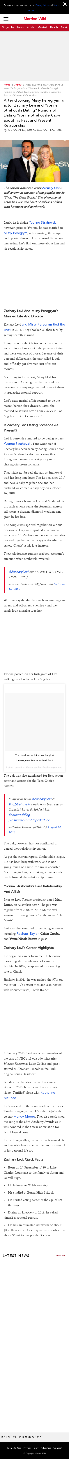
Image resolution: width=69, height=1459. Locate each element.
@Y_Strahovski (19, 804)
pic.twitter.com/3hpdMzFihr (28, 820)
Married (42, 27)
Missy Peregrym (15, 233)
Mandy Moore (24, 1116)
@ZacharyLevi (18, 572)
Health (54, 27)
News (20, 27)
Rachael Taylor (28, 933)
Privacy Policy (42, 5)
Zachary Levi (50, 188)
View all (60, 1255)
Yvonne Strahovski (42, 222)
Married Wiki (35, 19)
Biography (8, 27)
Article (30, 27)
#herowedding (19, 815)
